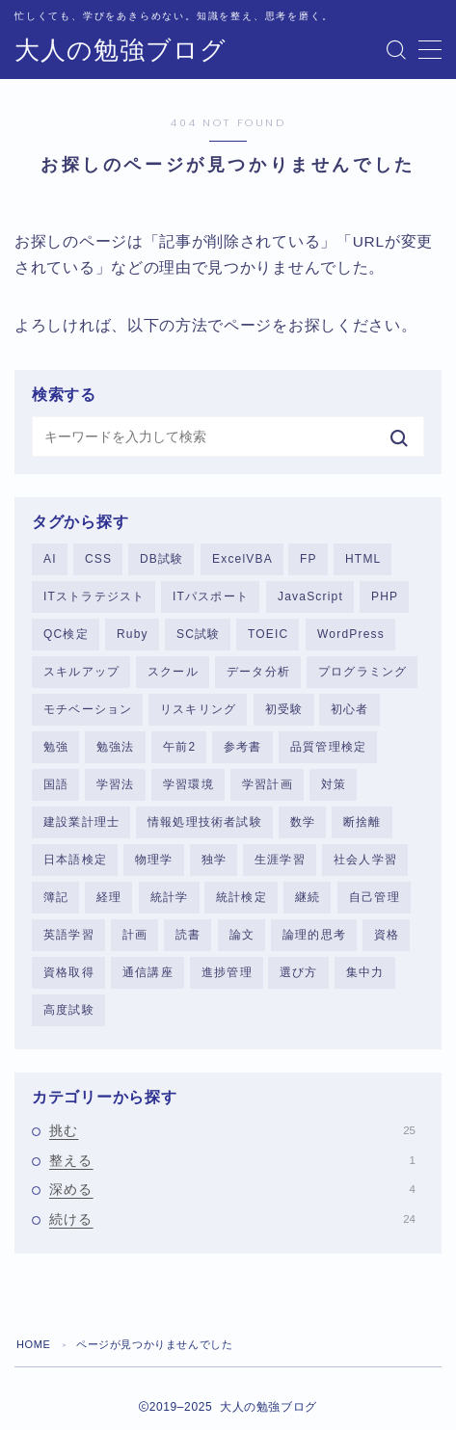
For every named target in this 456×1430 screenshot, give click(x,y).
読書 (188, 934)
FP (308, 559)
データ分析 (258, 671)
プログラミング (362, 671)
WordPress (351, 634)
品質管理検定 (328, 747)
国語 (55, 784)
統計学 (169, 897)
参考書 (243, 747)
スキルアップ (81, 671)
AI (50, 559)
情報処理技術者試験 (205, 822)
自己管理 (374, 897)
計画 (135, 934)
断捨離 (362, 822)
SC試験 (198, 634)
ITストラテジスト (94, 596)
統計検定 (241, 897)
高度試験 (68, 1010)
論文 (242, 934)
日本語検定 (75, 859)
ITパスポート (211, 596)
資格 (386, 934)
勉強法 (115, 747)
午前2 (179, 747)
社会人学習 (365, 859)
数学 (302, 822)
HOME (33, 1344)
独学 (214, 859)
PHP (384, 596)
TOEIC (268, 634)
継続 (307, 897)
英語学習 (68, 934)
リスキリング (198, 709)
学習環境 (188, 784)
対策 (333, 784)
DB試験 (161, 559)
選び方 (299, 972)
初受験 (284, 709)
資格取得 (68, 972)
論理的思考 (314, 934)
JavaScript (310, 596)
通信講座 (148, 972)
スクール (173, 671)
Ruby (132, 634)
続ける (232, 1219)
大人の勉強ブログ (120, 51)
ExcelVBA (242, 559)
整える (232, 1160)
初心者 (350, 709)
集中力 (365, 972)
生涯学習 (280, 859)
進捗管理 (227, 972)
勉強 (55, 747)
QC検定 (66, 634)
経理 (108, 897)
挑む (232, 1130)
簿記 (55, 897)
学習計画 (267, 784)
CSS (98, 559)
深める (232, 1189)
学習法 (115, 784)
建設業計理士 (81, 822)
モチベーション (87, 709)
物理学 (154, 859)
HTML (363, 559)
